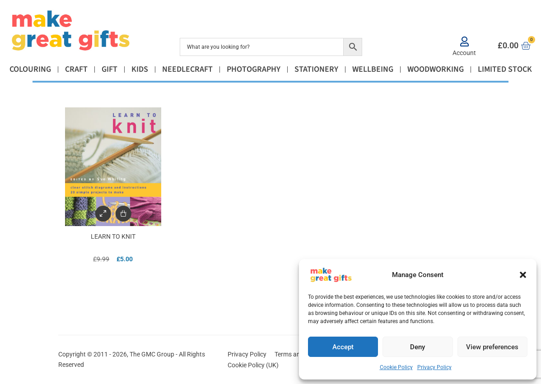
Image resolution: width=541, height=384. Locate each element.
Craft (76, 69)
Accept (343, 347)
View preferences (492, 347)
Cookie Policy (396, 367)
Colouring (30, 69)
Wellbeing (372, 69)
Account (464, 52)
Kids (139, 69)
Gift (109, 69)
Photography (253, 69)
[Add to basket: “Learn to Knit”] (123, 214)
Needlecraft (187, 69)
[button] (522, 274)
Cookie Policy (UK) (253, 365)
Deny (417, 347)
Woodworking (435, 69)
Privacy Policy (434, 367)
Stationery (316, 69)
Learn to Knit (113, 236)
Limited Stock (505, 69)
